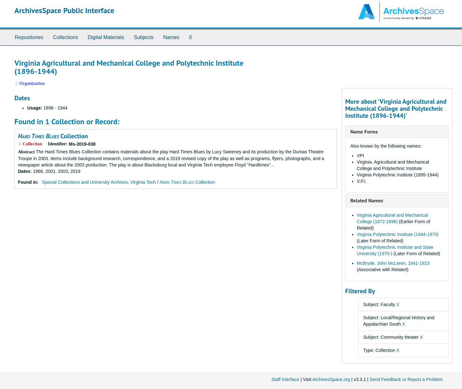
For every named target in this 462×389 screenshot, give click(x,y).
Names (171, 37)
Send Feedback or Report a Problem (406, 379)
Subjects (143, 37)
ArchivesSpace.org (331, 379)
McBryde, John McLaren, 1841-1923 (393, 263)
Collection (53, 136)
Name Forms (364, 131)
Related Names (366, 200)
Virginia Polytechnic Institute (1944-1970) (398, 234)
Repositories (29, 37)
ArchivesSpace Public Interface (64, 10)
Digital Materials (106, 37)
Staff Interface (285, 379)
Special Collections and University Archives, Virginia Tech (99, 182)
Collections (65, 37)
